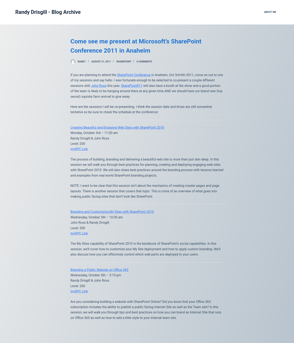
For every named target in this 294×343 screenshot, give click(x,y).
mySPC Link (79, 149)
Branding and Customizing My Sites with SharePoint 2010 (112, 212)
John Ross (98, 86)
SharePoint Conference (134, 75)
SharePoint (123, 61)
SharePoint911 (132, 86)
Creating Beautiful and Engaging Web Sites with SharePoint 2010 (117, 127)
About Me (270, 12)
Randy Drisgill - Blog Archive (48, 12)
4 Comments (144, 61)
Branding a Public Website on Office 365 (99, 270)
